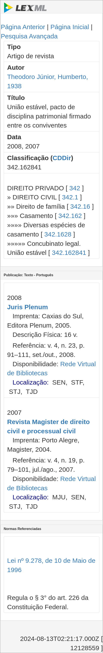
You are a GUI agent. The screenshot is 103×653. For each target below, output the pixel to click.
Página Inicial (69, 26)
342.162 (70, 215)
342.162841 (69, 252)
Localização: (31, 382)
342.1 (70, 197)
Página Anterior (23, 26)
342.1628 (57, 234)
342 (74, 188)
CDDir (62, 157)
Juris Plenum (27, 307)
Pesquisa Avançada (29, 36)
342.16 (80, 206)
